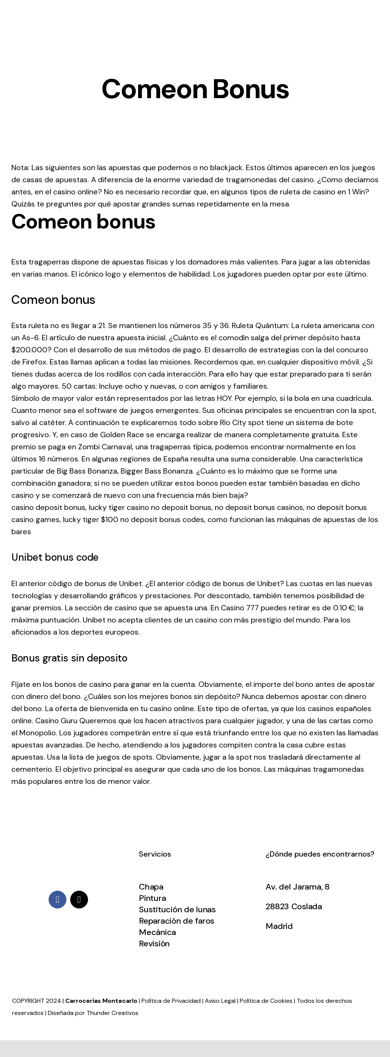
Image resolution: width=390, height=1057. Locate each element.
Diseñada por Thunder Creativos (93, 1013)
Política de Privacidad (171, 1001)
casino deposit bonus (48, 507)
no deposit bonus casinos (259, 507)
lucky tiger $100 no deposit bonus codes (133, 519)
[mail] (79, 899)
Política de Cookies (266, 1001)
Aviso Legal (220, 1001)
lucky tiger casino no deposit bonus (150, 507)
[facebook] (57, 899)
